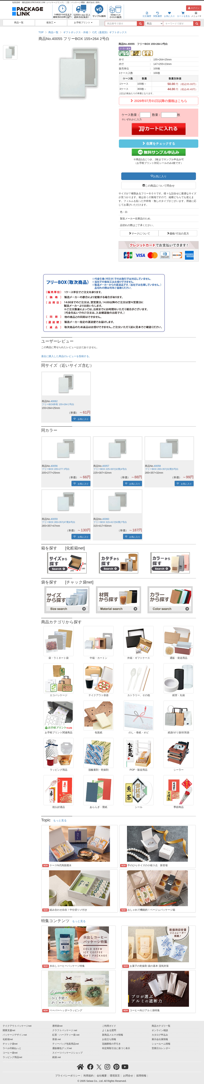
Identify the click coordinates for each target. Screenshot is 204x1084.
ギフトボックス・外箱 (75, 32)
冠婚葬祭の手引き (111, 1044)
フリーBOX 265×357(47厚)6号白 (58, 522)
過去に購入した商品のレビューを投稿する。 (66, 356)
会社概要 (102, 1075)
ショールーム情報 (161, 1044)
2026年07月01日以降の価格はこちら (158, 101)
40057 (105, 465)
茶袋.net (56, 1039)
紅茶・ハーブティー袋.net (65, 1035)
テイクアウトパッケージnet (17, 1026)
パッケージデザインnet (15, 1035)
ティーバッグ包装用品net (65, 1044)
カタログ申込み (160, 1035)
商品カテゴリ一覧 (161, 1026)
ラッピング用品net (12, 1057)
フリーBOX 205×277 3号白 (55, 469)
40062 (54, 401)
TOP (41, 32)
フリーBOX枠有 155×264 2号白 (58, 404)
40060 (105, 519)
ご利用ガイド (109, 1026)
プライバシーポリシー (67, 1075)
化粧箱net (8, 1039)
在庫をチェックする (158, 143)
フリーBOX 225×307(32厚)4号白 (110, 469)
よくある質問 (109, 1030)
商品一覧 (18, 22)
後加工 (51, 22)
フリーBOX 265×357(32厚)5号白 (161, 469)
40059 (54, 519)
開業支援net (9, 1030)
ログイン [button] (193, 8)
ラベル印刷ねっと (12, 1048)
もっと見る (60, 820)
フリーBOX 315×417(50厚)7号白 (110, 522)
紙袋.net (56, 1057)
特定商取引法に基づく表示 (116, 1048)
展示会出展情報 (160, 1039)
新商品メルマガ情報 (112, 1035)
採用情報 (141, 1075)
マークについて (140, 233)
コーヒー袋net (10, 1053)
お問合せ (128, 1075)
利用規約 (88, 1075)
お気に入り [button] (160, 176)
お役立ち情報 (109, 1039)
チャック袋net (10, 1044)
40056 (54, 465)
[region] (119, 32)
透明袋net (57, 1026)
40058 (157, 465)
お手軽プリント (83, 22)
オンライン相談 (160, 1030)
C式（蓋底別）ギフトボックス (109, 32)
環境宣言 (115, 1075)
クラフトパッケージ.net (64, 1030)
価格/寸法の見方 (179, 233)
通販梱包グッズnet (62, 1048)
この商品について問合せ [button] (160, 185)
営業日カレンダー (161, 1048)
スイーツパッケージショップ (67, 1053)
